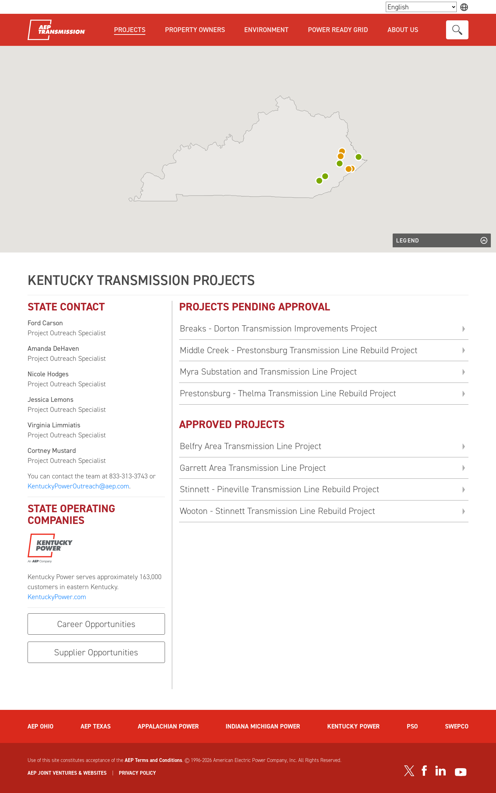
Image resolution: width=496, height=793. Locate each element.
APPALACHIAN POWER (168, 726)
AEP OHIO (40, 726)
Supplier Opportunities (96, 652)
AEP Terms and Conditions (153, 760)
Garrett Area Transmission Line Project (253, 468)
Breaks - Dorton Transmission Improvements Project (278, 328)
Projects (129, 29)
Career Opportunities (96, 624)
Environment (266, 29)
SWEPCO (456, 726)
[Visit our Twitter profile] (409, 770)
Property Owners (195, 29)
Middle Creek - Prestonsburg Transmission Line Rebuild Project (298, 350)
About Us (403, 29)
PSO (412, 726)
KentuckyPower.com (57, 596)
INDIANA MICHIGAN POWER (263, 726)
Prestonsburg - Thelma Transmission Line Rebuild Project (288, 393)
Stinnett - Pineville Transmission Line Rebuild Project (279, 489)
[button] (358, 157)
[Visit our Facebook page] (424, 770)
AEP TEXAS (96, 726)
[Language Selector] (421, 7)
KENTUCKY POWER (353, 726)
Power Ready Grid (338, 29)
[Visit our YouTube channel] (460, 772)
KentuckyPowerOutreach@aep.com (78, 486)
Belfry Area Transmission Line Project (250, 446)
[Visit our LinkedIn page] (441, 770)
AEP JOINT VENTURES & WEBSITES (67, 773)
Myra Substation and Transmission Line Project (268, 371)
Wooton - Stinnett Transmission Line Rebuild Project (277, 511)
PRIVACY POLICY (137, 773)
